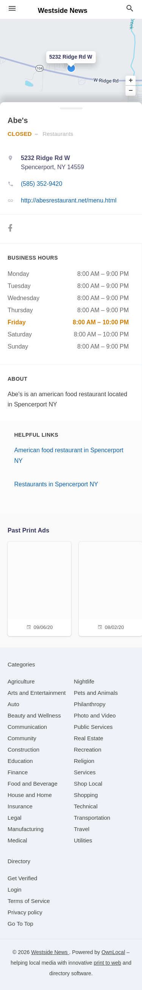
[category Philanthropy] (89, 704)
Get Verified (22, 878)
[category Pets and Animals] (96, 693)
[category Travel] (81, 829)
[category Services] (85, 772)
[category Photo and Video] (95, 715)
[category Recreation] (87, 749)
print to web (107, 963)
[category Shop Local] (88, 783)
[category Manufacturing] (26, 829)
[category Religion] (84, 761)
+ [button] (131, 80)
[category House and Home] (30, 795)
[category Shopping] (86, 795)
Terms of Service (29, 901)
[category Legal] (15, 817)
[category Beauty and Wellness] (34, 715)
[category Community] (22, 738)
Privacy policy (25, 912)
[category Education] (20, 761)
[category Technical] (86, 806)
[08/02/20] (110, 588)
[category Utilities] (83, 840)
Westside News (50, 952)
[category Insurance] (20, 806)
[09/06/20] (39, 588)
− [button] (131, 90)
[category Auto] (13, 704)
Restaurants (57, 134)
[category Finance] (18, 772)
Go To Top (20, 923)
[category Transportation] (92, 817)
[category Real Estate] (88, 738)
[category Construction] (23, 749)
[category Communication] (27, 727)
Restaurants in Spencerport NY (56, 484)
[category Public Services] (93, 727)
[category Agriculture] (21, 681)
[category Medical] (17, 840)
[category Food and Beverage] (33, 783)
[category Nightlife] (84, 681)
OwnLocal (113, 952)
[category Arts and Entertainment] (37, 693)
